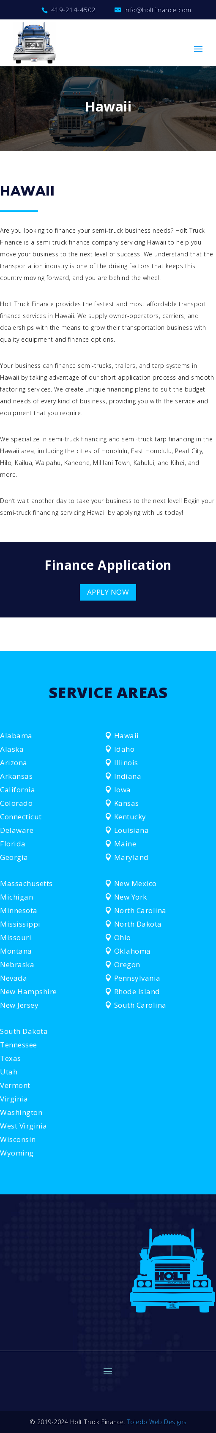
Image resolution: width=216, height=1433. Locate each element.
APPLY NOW (108, 592)
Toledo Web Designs (157, 1422)
